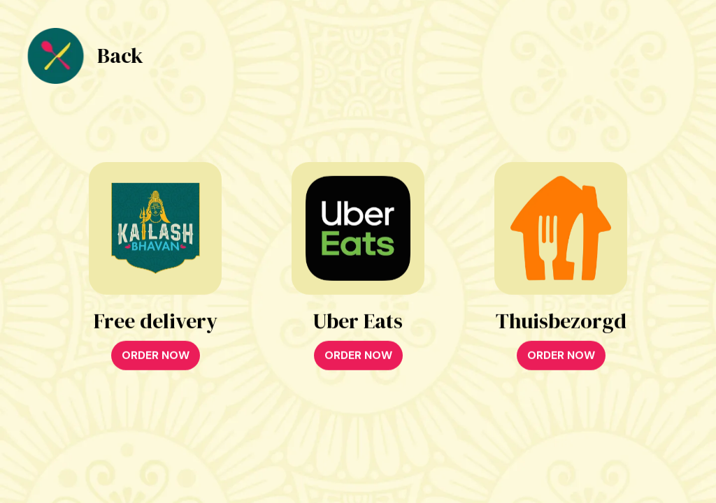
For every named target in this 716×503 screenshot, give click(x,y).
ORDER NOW (155, 356)
